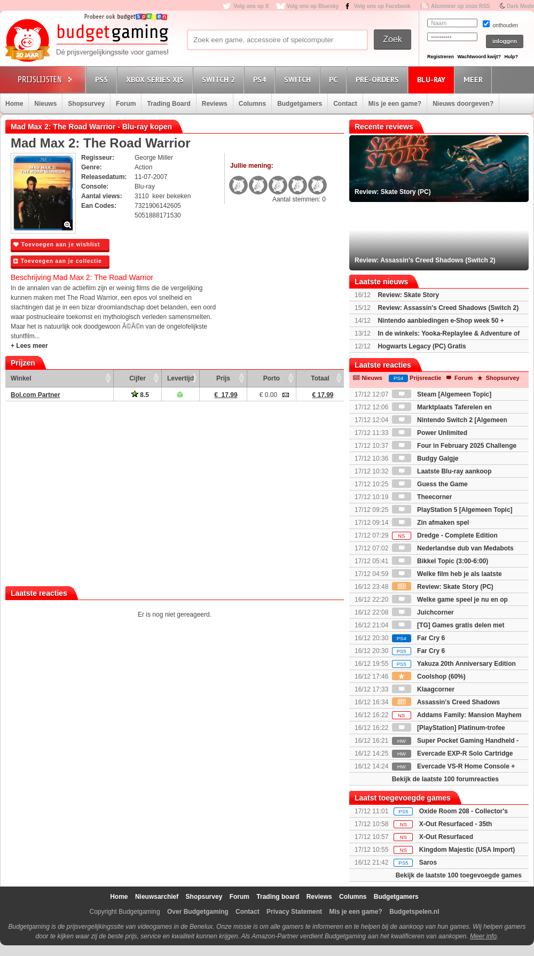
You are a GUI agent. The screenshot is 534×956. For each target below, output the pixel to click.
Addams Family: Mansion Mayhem (457, 715)
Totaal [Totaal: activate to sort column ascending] (320, 378)
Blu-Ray (433, 79)
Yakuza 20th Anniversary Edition (454, 663)
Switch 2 (220, 79)
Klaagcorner (423, 689)
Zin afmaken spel (430, 522)
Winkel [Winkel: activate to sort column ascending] (21, 378)
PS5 (103, 79)
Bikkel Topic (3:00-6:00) (440, 561)
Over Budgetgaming (198, 911)
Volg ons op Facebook (382, 6)
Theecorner (422, 497)
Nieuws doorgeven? (463, 103)
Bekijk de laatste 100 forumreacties (445, 779)
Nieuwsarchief (156, 896)
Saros (428, 862)
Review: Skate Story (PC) (442, 586)
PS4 (261, 79)
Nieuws (45, 103)
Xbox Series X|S (156, 79)
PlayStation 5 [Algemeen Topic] (452, 510)
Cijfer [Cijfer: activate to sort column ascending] (137, 378)
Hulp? (511, 56)
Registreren (440, 56)
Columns (252, 103)
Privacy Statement (294, 911)
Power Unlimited (429, 433)
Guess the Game (430, 484)
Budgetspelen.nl (414, 911)
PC (335, 79)
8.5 (140, 395)
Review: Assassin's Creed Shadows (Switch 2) (448, 308)
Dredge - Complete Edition (445, 535)
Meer (475, 79)
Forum (126, 103)
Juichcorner (423, 612)
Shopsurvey (86, 103)
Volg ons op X (251, 6)
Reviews (214, 103)
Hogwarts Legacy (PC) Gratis (422, 346)
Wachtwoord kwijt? (479, 56)
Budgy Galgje (425, 458)
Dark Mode (520, 6)
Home (14, 103)
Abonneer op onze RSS (460, 6)
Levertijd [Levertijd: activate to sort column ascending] (180, 378)
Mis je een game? (394, 103)
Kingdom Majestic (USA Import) (467, 849)
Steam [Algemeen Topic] (441, 394)
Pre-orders (379, 79)
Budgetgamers (299, 103)
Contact (345, 103)
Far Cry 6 (418, 638)
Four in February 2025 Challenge (454, 445)
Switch (299, 79)
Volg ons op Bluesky (313, 6)
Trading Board (168, 103)
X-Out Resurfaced (446, 837)
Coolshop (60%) (429, 676)
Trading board (277, 896)
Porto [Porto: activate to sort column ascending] (271, 378)
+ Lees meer (29, 345)
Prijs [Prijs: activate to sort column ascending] (223, 378)
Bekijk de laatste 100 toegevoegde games (459, 875)
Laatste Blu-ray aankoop (442, 471)
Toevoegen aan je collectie (57, 261)
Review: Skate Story (408, 295)
